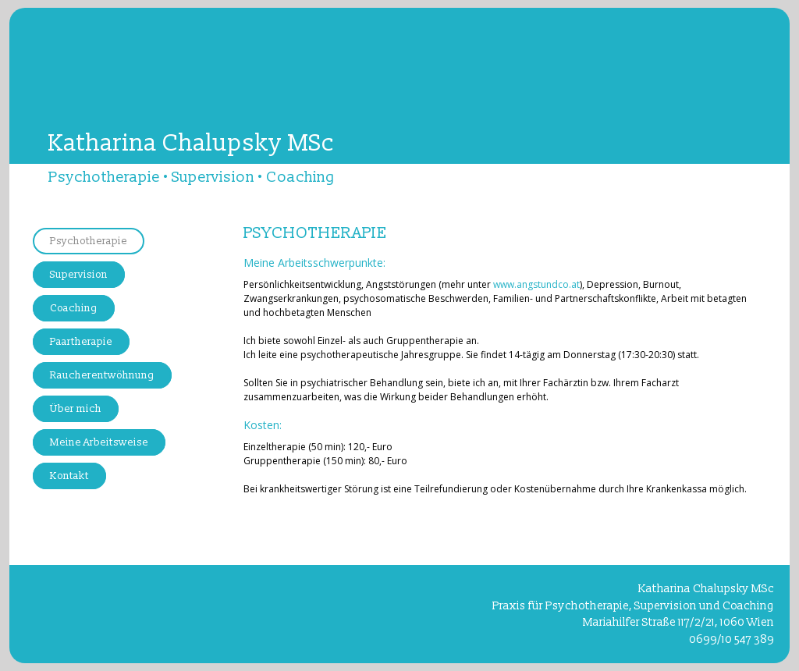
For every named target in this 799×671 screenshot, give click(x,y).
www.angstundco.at (536, 284)
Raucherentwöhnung (102, 375)
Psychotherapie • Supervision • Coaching (192, 177)
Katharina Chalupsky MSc (191, 143)
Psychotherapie (88, 241)
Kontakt (69, 476)
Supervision (79, 274)
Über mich (75, 409)
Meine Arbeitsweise (99, 442)
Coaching (74, 308)
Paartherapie (81, 342)
